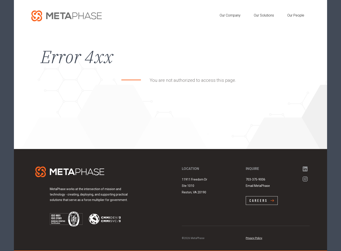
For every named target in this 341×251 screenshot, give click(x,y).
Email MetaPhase (258, 185)
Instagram (305, 179)
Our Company (230, 15)
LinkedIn (305, 169)
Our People (295, 15)
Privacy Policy (254, 238)
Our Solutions (264, 15)
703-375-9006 (255, 179)
